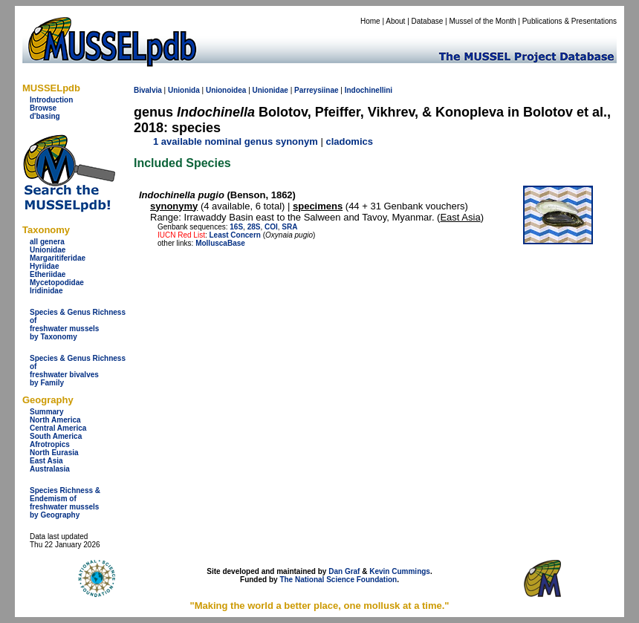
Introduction (51, 100)
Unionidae (47, 250)
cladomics (349, 141)
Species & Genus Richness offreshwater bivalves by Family (78, 370)
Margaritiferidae (57, 258)
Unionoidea (226, 90)
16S (236, 227)
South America (56, 436)
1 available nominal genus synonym (235, 141)
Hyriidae (44, 266)
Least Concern (234, 235)
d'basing (45, 116)
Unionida (184, 90)
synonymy (174, 206)
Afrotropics (50, 444)
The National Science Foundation (338, 579)
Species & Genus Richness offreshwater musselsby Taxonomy (78, 324)
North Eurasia (54, 453)
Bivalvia (148, 90)
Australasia (50, 469)
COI (271, 227)
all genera (47, 242)
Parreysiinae (316, 90)
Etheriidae (47, 274)
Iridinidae (46, 291)
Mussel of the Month (483, 21)
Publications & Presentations (569, 21)
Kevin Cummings (399, 571)
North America (55, 420)
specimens (318, 206)
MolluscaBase (220, 243)
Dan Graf (344, 571)
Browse (43, 108)
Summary (47, 412)
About (395, 21)
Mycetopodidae (57, 282)
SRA (289, 227)
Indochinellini (368, 90)
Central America (58, 428)
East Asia (46, 461)
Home (370, 21)
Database (428, 21)
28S (254, 227)
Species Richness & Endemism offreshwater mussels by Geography (65, 502)
